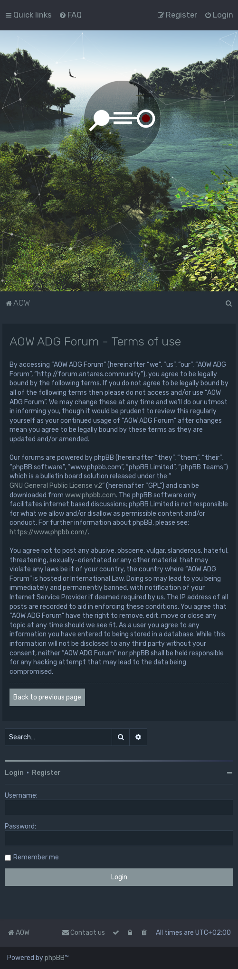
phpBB (55, 958)
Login (14, 773)
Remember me (36, 857)
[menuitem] (70, 14)
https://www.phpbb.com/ (49, 532)
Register (46, 773)
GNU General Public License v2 (56, 486)
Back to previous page (47, 697)
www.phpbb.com (90, 495)
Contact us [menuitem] (83, 933)
